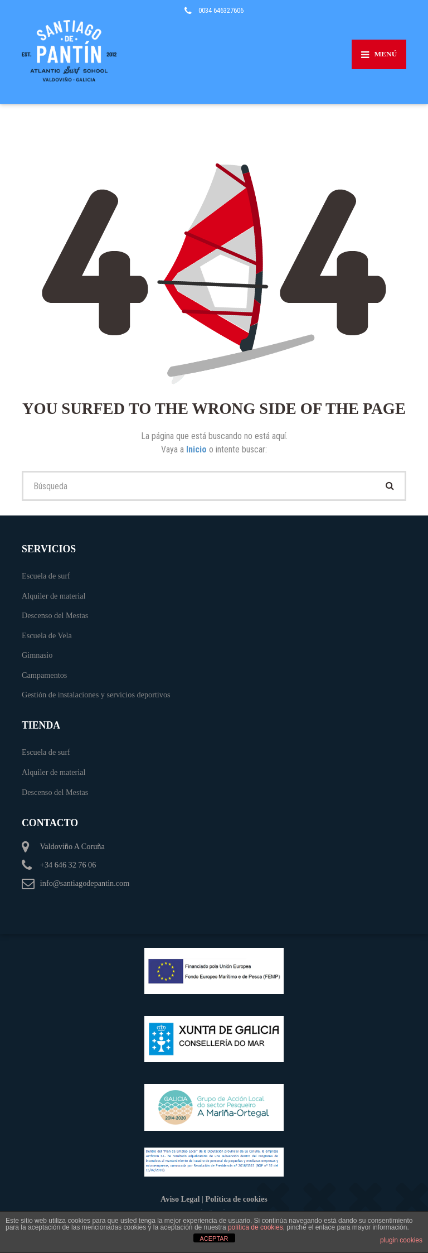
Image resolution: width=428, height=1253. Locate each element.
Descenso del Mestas (55, 615)
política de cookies (255, 1227)
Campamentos (44, 675)
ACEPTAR (214, 1238)
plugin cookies (401, 1240)
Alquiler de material (54, 595)
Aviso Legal (180, 1198)
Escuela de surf (46, 575)
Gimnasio (37, 654)
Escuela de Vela (47, 635)
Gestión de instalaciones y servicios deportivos (96, 694)
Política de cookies (237, 1198)
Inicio (197, 449)
